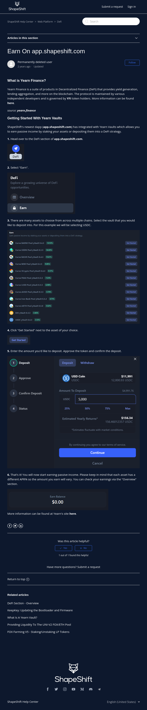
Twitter (15, 525)
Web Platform (45, 21)
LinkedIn (20, 525)
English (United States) (121, 702)
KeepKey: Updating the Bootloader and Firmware (40, 610)
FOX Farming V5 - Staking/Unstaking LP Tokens (38, 632)
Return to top (18, 579)
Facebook (9, 525)
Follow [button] (132, 62)
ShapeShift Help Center (20, 21)
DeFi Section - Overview (23, 603)
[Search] (111, 21)
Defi (59, 21)
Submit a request (112, 6)
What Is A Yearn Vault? (22, 617)
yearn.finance (26, 110)
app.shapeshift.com (57, 127)
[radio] (63, 548)
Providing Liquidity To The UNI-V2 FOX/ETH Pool (39, 624)
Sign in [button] (131, 6)
